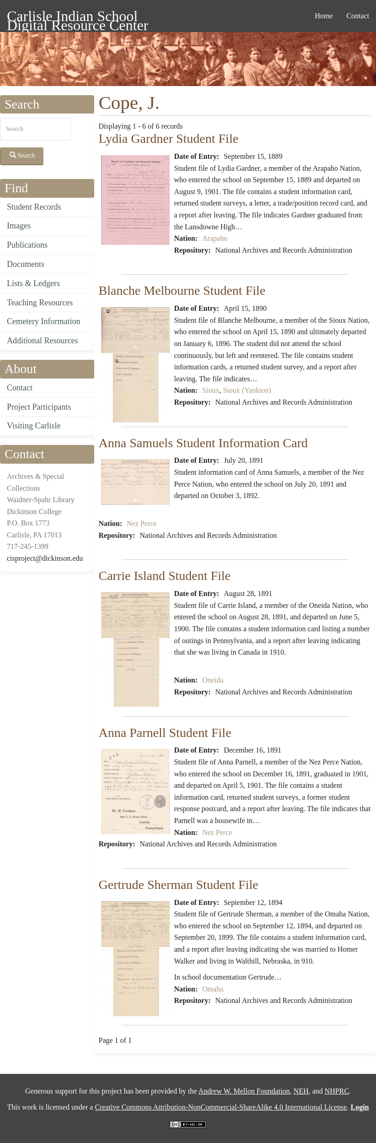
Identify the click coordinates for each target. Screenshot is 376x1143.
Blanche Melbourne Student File (182, 290)
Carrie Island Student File (165, 576)
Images (19, 225)
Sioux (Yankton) (247, 390)
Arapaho (214, 238)
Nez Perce (141, 523)
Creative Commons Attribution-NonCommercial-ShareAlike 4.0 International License (221, 1107)
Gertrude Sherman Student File (178, 885)
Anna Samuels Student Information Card (203, 443)
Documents (25, 264)
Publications (27, 244)
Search (22, 155)
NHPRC (337, 1091)
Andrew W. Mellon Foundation (244, 1091)
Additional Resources (42, 340)
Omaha (212, 989)
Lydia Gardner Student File (169, 138)
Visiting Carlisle (33, 425)
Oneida (212, 680)
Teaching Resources (40, 302)
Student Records (34, 206)
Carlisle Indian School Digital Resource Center (77, 17)
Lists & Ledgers (33, 283)
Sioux (210, 390)
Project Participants (39, 407)
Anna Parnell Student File (165, 733)
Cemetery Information (43, 321)
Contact (357, 16)
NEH (301, 1091)
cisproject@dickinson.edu (45, 558)
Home (324, 16)
